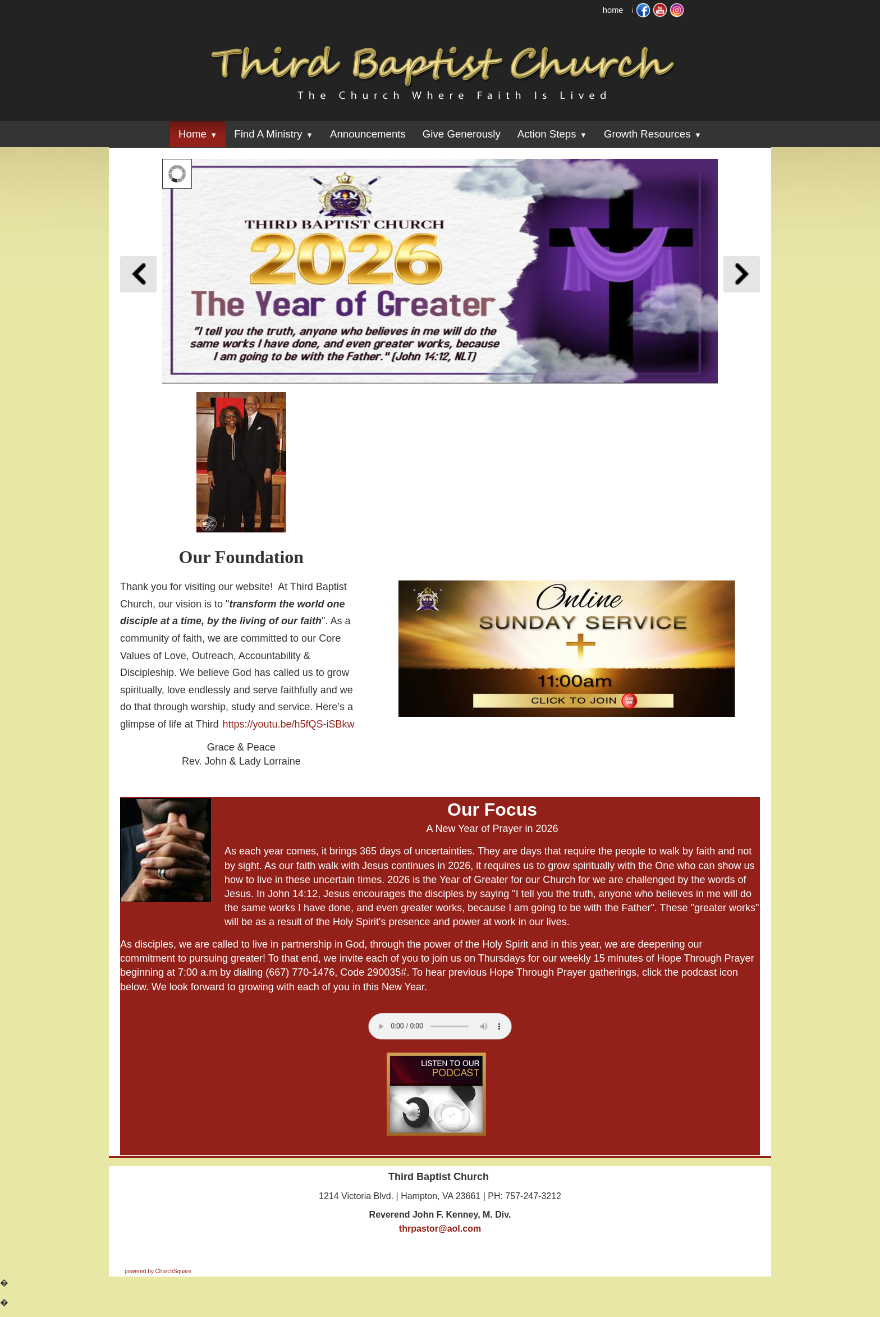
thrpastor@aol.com (440, 1228)
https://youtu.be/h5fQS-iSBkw (288, 724)
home (613, 10)
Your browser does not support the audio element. (439, 1026)
